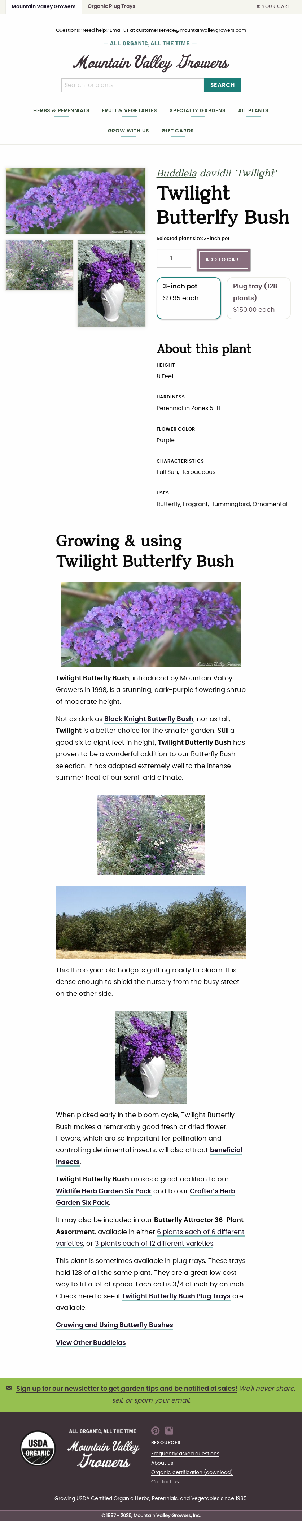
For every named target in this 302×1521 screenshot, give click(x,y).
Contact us (165, 1482)
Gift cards (178, 131)
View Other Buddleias (91, 1343)
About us (162, 1463)
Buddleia (176, 174)
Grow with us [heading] (129, 131)
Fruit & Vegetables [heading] (129, 110)
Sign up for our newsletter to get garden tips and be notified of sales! (126, 1389)
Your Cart (273, 7)
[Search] (132, 85)
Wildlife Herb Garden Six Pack (104, 1191)
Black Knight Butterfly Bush (148, 719)
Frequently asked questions (185, 1453)
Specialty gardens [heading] (198, 110)
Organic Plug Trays (111, 6)
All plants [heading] (253, 110)
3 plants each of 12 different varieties (154, 1244)
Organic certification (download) (192, 1472)
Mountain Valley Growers (44, 6)
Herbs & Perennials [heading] (61, 110)
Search (222, 85)
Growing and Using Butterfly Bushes (114, 1325)
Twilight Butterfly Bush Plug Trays (176, 1296)
